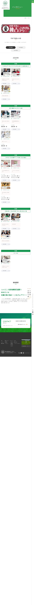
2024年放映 (21, 47)
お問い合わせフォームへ (22, 324)
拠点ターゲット (7, 340)
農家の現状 (2, 343)
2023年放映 (16, 50)
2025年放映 (11, 47)
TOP (1, 340)
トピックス (11, 340)
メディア (12, 346)
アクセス (15, 340)
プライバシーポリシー (17, 343)
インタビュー (6, 343)
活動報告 (12, 343)
